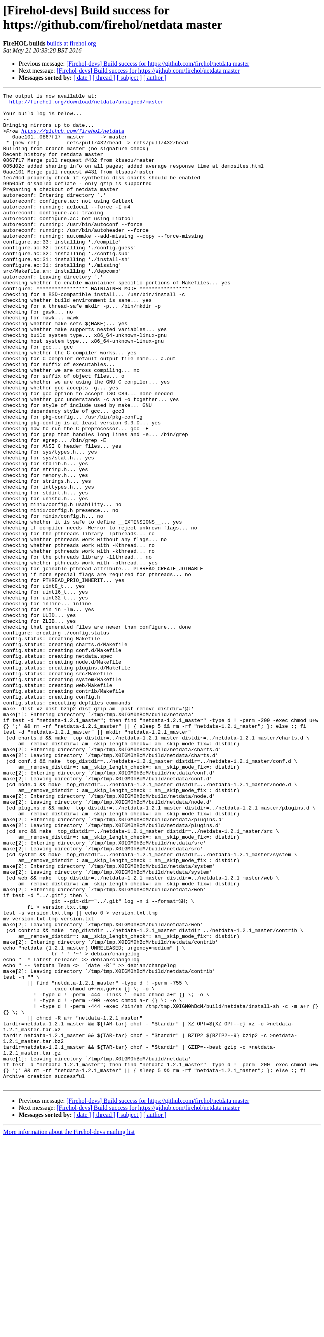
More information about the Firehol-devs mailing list (69, 1330)
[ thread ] (103, 77)
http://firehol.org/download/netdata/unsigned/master (86, 103)
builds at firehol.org (71, 43)
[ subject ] (129, 77)
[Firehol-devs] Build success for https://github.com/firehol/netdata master (157, 63)
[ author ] (155, 77)
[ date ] (82, 77)
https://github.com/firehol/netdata (72, 138)
